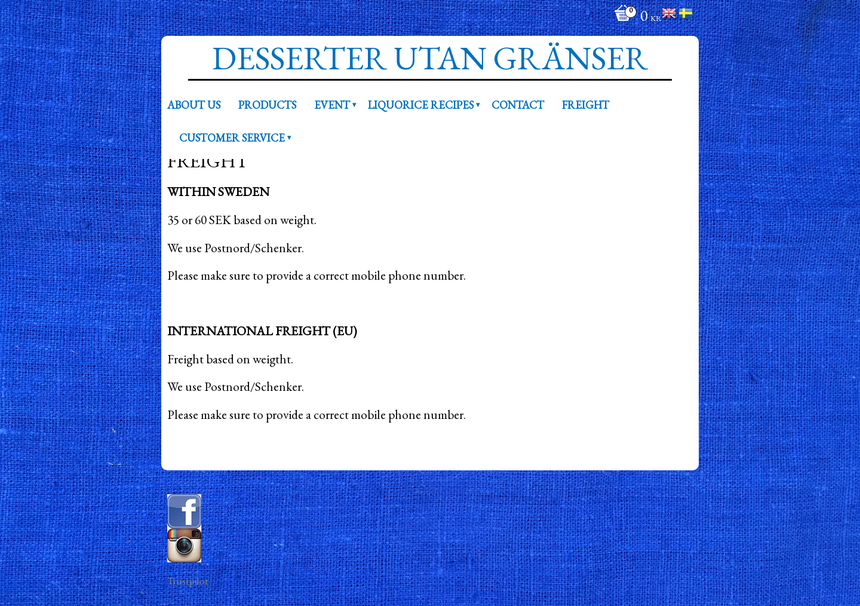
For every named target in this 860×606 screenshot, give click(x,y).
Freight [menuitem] (585, 104)
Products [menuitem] (267, 104)
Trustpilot (187, 580)
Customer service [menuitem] (232, 137)
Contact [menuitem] (518, 104)
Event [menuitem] (332, 104)
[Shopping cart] (635, 17)
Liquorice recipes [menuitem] (421, 104)
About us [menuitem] (193, 104)
